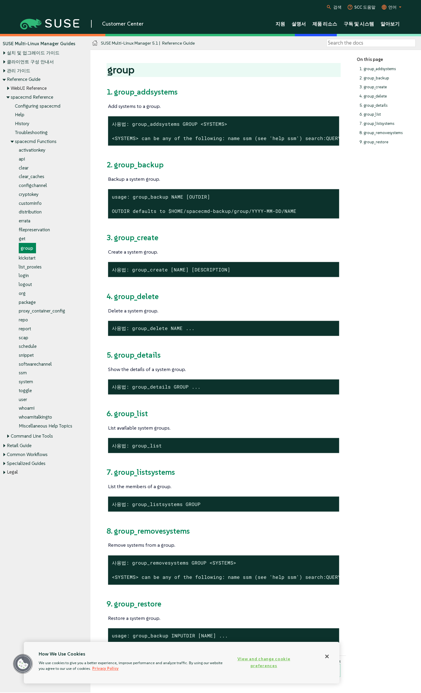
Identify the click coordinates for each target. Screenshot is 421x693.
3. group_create (373, 87)
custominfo (30, 203)
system (26, 382)
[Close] (327, 656)
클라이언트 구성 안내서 (30, 62)
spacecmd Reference (32, 97)
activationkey (32, 150)
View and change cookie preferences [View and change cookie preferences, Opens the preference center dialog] (263, 662)
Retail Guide (19, 446)
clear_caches (31, 177)
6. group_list (370, 114)
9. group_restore (373, 141)
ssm (23, 373)
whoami (27, 408)
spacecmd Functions (36, 141)
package (27, 302)
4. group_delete (373, 96)
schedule (28, 346)
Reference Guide (23, 79)
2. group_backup (374, 78)
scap (23, 337)
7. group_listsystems (376, 123)
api (22, 159)
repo (23, 320)
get (22, 238)
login (24, 276)
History (22, 123)
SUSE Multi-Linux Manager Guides (39, 43)
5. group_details (373, 105)
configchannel (33, 185)
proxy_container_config (42, 311)
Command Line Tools (32, 436)
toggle (25, 390)
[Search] (371, 43)
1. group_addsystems (377, 68)
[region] (181, 662)
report (25, 328)
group (27, 248)
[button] (22, 663)
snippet (26, 355)
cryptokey (29, 194)
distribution (30, 212)
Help (19, 115)
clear (24, 168)
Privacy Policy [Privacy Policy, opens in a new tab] (105, 668)
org (22, 293)
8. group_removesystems (381, 132)
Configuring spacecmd (37, 106)
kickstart (27, 258)
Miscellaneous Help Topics (45, 426)
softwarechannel (35, 364)
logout (25, 284)
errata (24, 221)
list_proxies (30, 267)
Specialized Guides (26, 463)
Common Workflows (27, 454)
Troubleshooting (31, 132)
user (23, 399)
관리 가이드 (18, 70)
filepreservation (34, 229)
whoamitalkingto (35, 417)
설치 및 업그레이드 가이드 (33, 53)
